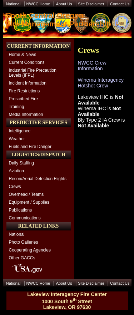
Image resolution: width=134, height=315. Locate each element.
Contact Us (119, 4)
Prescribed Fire (23, 98)
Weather (17, 138)
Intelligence (20, 130)
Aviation (16, 170)
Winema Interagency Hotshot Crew (101, 82)
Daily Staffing (21, 163)
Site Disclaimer (91, 4)
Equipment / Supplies (29, 202)
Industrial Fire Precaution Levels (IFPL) (32, 73)
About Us (64, 4)
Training (16, 106)
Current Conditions (27, 62)
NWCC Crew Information (92, 65)
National (13, 4)
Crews (15, 186)
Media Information (26, 114)
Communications (25, 217)
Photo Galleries (23, 242)
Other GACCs (22, 257)
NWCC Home (38, 4)
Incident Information (27, 83)
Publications (20, 210)
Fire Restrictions (24, 90)
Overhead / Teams (26, 194)
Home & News (22, 54)
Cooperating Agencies (30, 250)
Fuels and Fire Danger (30, 146)
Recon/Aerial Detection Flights (37, 178)
